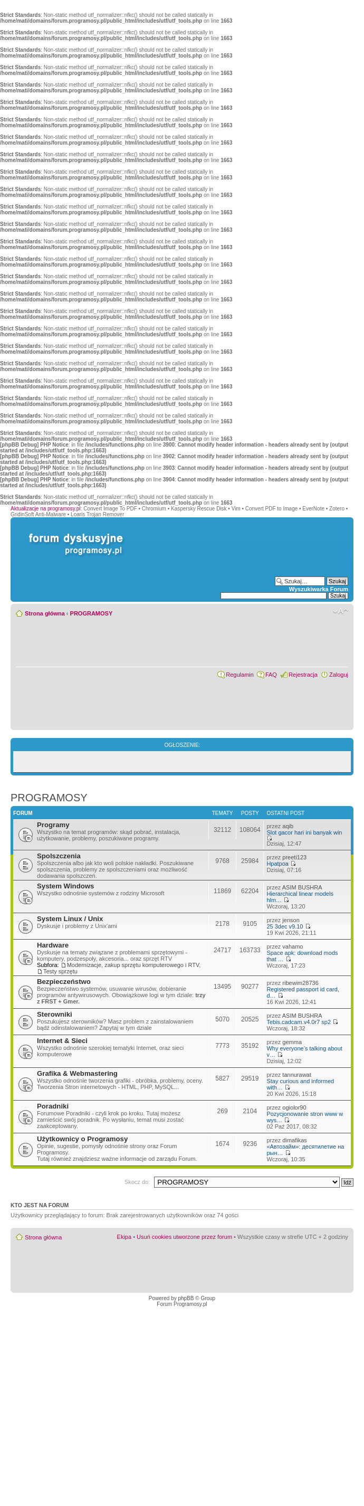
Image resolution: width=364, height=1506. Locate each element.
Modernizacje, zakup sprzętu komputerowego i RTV (133, 965)
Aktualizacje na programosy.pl (46, 509)
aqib (287, 826)
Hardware (53, 945)
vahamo (292, 946)
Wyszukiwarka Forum (318, 589)
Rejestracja (303, 674)
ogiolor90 (294, 1107)
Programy (53, 825)
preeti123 (294, 857)
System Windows (65, 886)
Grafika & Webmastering (77, 1073)
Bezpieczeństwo (64, 982)
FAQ (271, 674)
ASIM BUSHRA (302, 887)
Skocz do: (137, 1182)
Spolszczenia (59, 856)
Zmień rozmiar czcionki (340, 611)
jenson (290, 920)
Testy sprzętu (60, 971)
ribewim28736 (300, 983)
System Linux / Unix (70, 919)
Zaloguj (338, 674)
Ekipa (124, 1237)
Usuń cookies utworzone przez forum (184, 1237)
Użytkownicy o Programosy (82, 1139)
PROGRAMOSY (91, 613)
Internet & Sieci (62, 1041)
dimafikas (294, 1140)
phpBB (186, 1298)
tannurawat (296, 1075)
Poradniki (53, 1106)
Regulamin (240, 674)
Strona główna (45, 613)
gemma (292, 1042)
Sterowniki (54, 1014)
